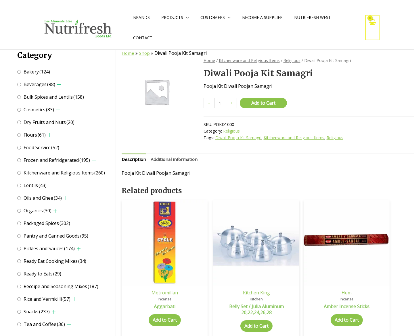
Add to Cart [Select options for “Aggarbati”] (156, 304)
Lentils (35, 185)
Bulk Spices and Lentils (54, 97)
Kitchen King (230, 276)
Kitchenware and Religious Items (64, 173)
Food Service (41, 147)
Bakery (37, 72)
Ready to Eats (42, 274)
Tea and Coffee (44, 324)
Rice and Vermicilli (47, 299)
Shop (144, 53)
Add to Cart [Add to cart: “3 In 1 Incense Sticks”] (379, 304)
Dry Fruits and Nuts (49, 122)
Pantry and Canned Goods (56, 236)
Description (134, 160)
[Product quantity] (220, 103)
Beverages (39, 84)
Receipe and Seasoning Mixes (61, 286)
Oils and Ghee (43, 198)
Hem (305, 276)
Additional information (175, 160)
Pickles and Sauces (49, 248)
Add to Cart (264, 103)
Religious (293, 60)
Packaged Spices (47, 223)
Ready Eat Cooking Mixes (55, 261)
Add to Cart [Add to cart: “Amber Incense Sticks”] (305, 304)
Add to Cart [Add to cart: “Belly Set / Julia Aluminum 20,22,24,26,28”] (230, 310)
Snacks (37, 311)
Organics (37, 210)
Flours (35, 135)
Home (128, 53)
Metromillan (156, 276)
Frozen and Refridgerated (57, 160)
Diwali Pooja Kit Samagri (238, 138)
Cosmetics (39, 109)
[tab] (134, 160)
